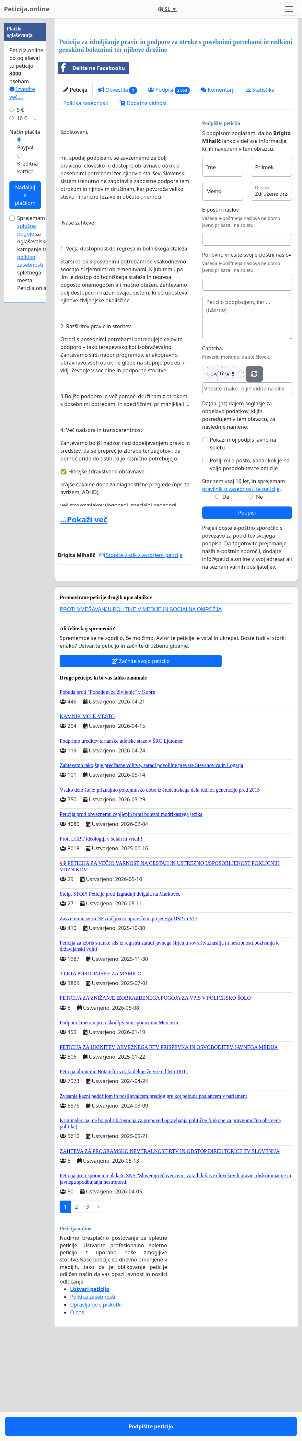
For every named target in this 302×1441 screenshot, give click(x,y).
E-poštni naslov (220, 300)
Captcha (212, 439)
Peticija (75, 180)
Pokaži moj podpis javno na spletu (243, 534)
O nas (77, 1403)
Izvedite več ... (22, 287)
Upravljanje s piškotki (96, 1395)
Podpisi (169, 180)
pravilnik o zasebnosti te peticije (241, 579)
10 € (22, 312)
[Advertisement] (176, 74)
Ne (259, 587)
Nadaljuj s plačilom (25, 389)
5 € (20, 304)
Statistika (260, 180)
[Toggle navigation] (289, 9)
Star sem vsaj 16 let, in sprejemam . (243, 575)
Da (225, 587)
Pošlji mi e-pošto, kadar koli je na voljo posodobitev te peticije (250, 555)
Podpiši (247, 603)
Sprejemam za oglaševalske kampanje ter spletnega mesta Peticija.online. (34, 447)
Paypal (25, 341)
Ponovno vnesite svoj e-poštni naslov (246, 345)
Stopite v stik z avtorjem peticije (141, 645)
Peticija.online (27, 9)
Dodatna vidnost (143, 193)
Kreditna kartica (27, 361)
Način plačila (24, 326)
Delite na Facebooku (91, 159)
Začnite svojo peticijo (141, 751)
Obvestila (117, 180)
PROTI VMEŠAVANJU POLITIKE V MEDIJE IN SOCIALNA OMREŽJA (141, 700)
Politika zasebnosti (85, 193)
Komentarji (218, 180)
